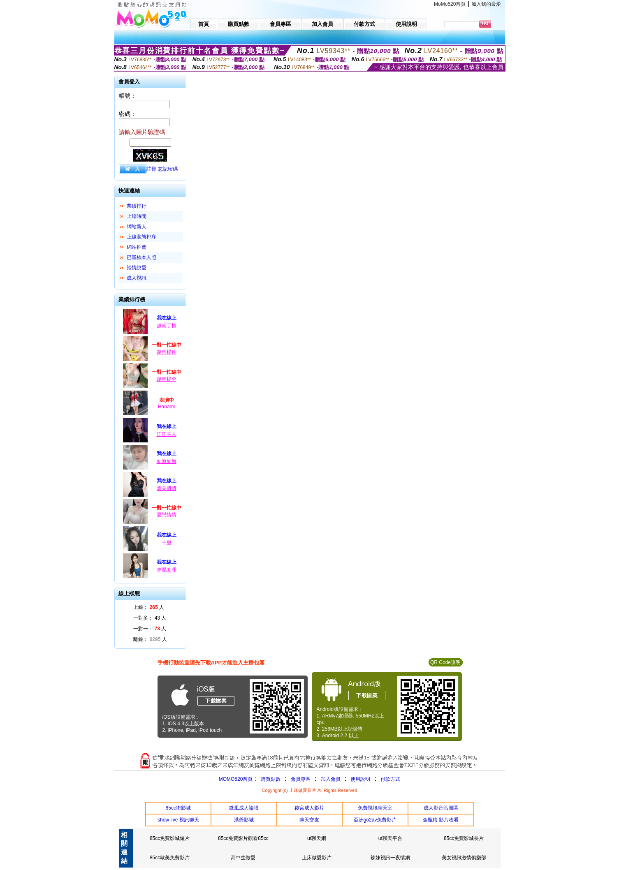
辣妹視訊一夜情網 (390, 858)
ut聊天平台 (390, 838)
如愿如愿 (166, 461)
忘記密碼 (168, 169)
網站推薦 (136, 247)
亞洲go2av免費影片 (375, 820)
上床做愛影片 (317, 858)
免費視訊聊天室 (375, 808)
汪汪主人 (166, 434)
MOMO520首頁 (236, 779)
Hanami (166, 407)
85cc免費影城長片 (464, 838)
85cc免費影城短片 (170, 838)
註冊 (151, 169)
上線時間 (136, 216)
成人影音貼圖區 (441, 808)
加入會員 (331, 779)
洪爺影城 (244, 820)
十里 (167, 543)
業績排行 (136, 206)
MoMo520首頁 (450, 4)
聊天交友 (309, 820)
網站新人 (136, 226)
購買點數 (269, 779)
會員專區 (301, 779)
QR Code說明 (445, 662)
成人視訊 (136, 278)
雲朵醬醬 (166, 488)
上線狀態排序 (141, 237)
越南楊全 (166, 379)
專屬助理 (166, 570)
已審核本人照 (141, 257)
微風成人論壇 (244, 808)
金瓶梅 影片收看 (441, 820)
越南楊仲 (166, 352)
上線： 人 (148, 607)
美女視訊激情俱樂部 (464, 858)
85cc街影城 (178, 808)
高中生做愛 (243, 858)
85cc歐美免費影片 (170, 858)
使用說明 (360, 779)
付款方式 (390, 779)
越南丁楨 (166, 326)
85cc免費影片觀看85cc (243, 838)
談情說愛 (136, 268)
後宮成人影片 (309, 808)
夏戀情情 (166, 515)
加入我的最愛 (486, 4)
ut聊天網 (316, 838)
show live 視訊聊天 (178, 820)
